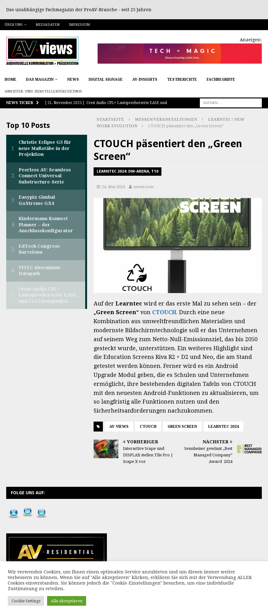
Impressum (79, 25)
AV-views (119, 426)
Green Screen (182, 426)
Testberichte (182, 79)
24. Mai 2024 (113, 186)
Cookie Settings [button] (25, 601)
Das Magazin (40, 79)
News (73, 79)
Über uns (14, 25)
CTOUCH (164, 312)
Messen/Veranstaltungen (166, 119)
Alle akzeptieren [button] (66, 601)
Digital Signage (106, 79)
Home (10, 79)
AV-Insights (144, 79)
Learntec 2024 (223, 426)
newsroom (143, 186)
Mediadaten (47, 25)
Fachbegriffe (221, 79)
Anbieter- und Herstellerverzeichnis (43, 91)
